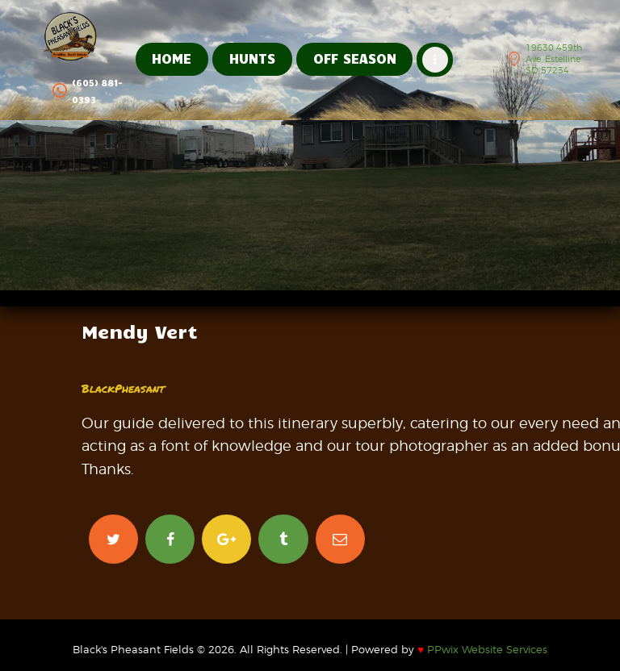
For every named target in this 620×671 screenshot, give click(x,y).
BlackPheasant (123, 388)
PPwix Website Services (482, 649)
